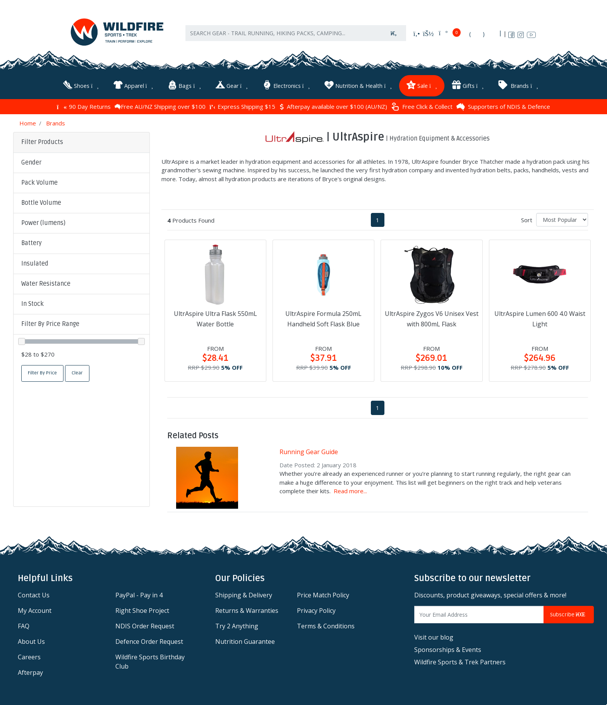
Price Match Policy (323, 594)
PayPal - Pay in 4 (139, 594)
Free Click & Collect (422, 106)
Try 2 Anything (236, 625)
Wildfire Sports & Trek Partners (460, 661)
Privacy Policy (316, 609)
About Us (31, 640)
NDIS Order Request (144, 625)
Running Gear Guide (308, 451)
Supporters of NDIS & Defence (503, 106)
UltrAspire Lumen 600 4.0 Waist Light (539, 317)
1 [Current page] (377, 219)
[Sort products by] (562, 218)
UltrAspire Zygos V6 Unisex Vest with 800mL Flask (431, 317)
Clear (77, 372)
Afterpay (30, 671)
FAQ (23, 625)
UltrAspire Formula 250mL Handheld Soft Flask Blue (323, 317)
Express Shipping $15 (242, 106)
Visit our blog (433, 636)
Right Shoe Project (142, 609)
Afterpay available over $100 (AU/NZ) (333, 106)
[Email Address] (479, 613)
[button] (81, 162)
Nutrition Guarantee (245, 640)
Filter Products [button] (42, 141)
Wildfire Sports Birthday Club (150, 660)
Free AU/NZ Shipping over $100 (160, 106)
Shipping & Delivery (243, 594)
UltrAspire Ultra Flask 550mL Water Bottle (215, 317)
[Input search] (283, 35)
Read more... (350, 490)
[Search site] (393, 35)
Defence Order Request (149, 640)
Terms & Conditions (326, 625)
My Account (34, 609)
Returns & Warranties (246, 609)
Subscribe (568, 613)
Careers (29, 656)
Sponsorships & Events (447, 648)
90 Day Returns (84, 106)
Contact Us (34, 594)
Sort (526, 219)
